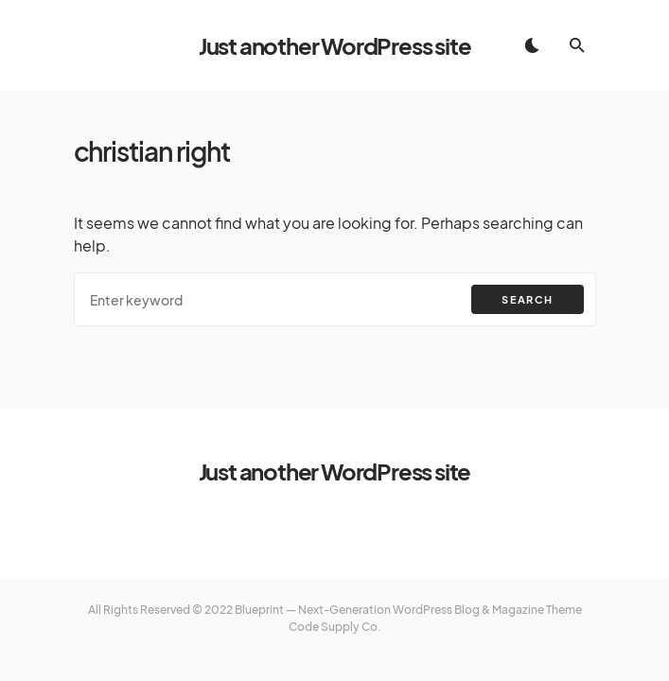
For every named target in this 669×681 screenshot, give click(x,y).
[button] (532, 45)
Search (527, 299)
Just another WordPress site (335, 45)
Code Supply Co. (335, 627)
